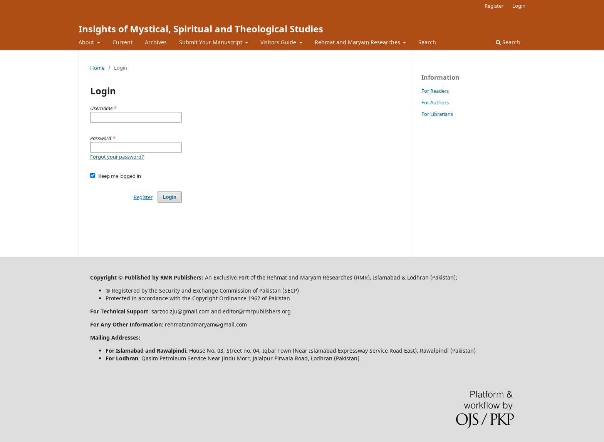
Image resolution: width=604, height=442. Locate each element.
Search (427, 42)
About (87, 42)
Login (518, 5)
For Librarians (437, 113)
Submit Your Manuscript (211, 42)
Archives (156, 42)
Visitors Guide (279, 42)
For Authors (435, 102)
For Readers (435, 90)
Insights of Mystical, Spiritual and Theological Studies (201, 28)
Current (122, 42)
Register (494, 5)
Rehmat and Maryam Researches (358, 42)
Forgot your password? (117, 156)
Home (97, 67)
